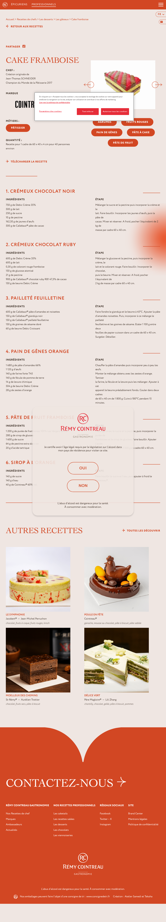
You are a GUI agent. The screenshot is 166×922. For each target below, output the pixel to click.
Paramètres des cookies (50, 111)
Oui (83, 468)
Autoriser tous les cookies (115, 111)
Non (83, 486)
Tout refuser (88, 111)
